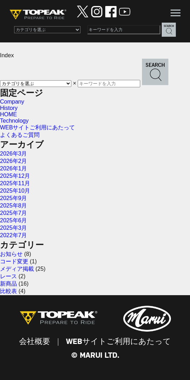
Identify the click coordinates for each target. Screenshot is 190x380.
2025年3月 (13, 228)
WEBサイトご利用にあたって (37, 127)
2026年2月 (13, 161)
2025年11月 (15, 183)
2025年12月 (15, 176)
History (9, 108)
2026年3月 (13, 154)
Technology (14, 121)
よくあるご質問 (20, 135)
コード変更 (14, 261)
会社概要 (34, 341)
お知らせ (11, 254)
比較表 (8, 291)
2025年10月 (15, 191)
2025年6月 (13, 220)
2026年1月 (13, 168)
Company (12, 102)
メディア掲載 (17, 269)
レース (8, 276)
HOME (8, 114)
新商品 (8, 284)
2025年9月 (13, 198)
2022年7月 (13, 235)
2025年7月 (13, 213)
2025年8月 (13, 206)
